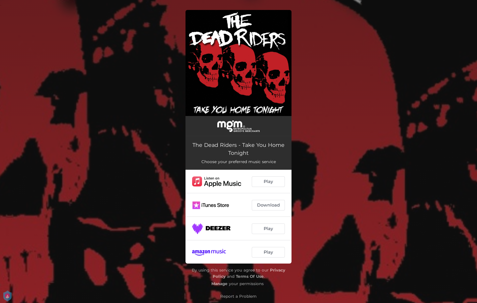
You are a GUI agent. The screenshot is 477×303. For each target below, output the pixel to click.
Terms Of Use (250, 276)
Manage (219, 283)
